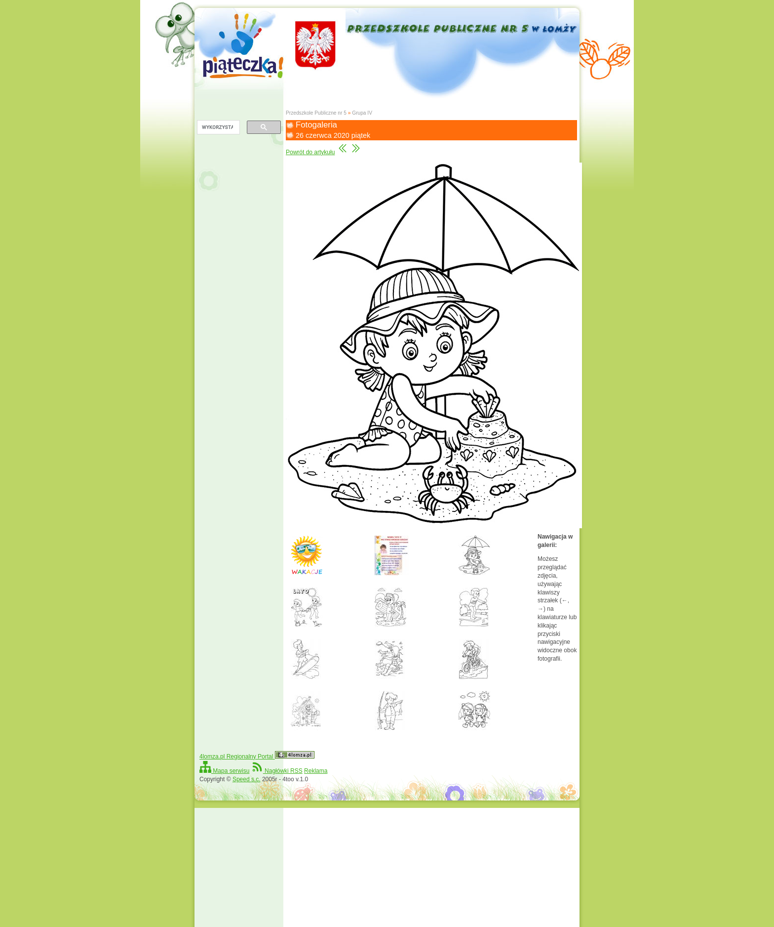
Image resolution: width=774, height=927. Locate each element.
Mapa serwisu (224, 770)
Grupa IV (362, 113)
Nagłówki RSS (277, 770)
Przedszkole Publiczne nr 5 (316, 113)
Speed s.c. (246, 779)
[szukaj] (217, 127)
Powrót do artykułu (310, 152)
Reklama (315, 770)
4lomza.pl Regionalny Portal (256, 756)
